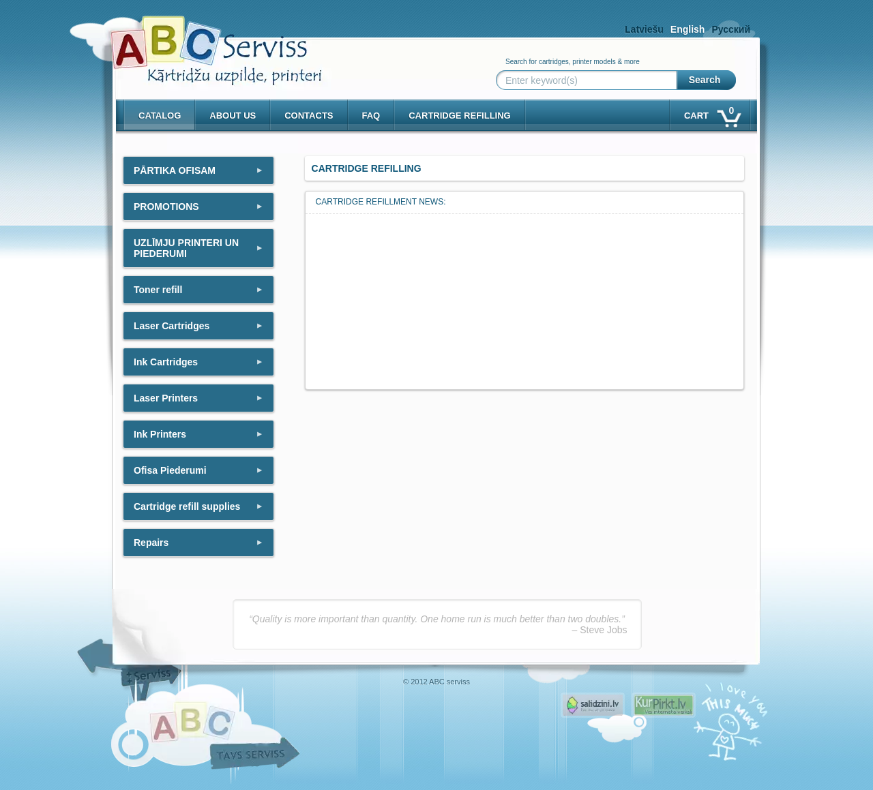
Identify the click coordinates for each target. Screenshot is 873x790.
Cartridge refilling (460, 115)
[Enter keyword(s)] (589, 80)
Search (705, 79)
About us (232, 115)
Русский (730, 29)
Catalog (159, 115)
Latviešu (644, 29)
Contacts (308, 115)
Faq (371, 115)
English (687, 29)
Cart (711, 113)
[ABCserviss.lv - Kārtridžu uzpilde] (204, 41)
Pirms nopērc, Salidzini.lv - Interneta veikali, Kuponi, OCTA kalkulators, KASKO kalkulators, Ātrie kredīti (593, 705)
